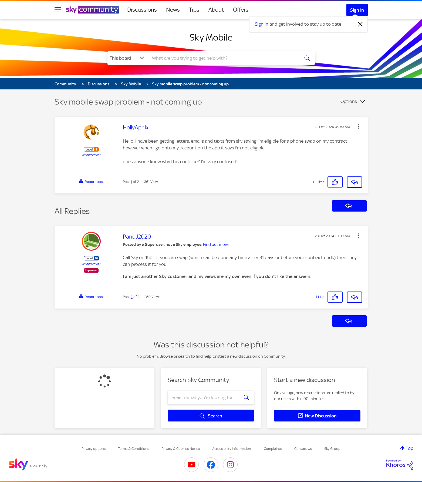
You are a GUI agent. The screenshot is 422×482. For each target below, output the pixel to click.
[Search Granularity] (127, 58)
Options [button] (348, 101)
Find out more (215, 244)
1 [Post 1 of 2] (131, 182)
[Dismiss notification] (360, 24)
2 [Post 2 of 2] (132, 297)
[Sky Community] (92, 10)
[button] (358, 126)
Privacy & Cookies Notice (180, 449)
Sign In (357, 10)
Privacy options (94, 449)
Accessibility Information (231, 449)
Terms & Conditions (133, 449)
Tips (194, 9)
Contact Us (303, 449)
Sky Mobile (211, 37)
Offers (240, 9)
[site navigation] (58, 9)
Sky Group (332, 449)
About (216, 9)
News (173, 9)
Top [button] (409, 448)
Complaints (273, 449)
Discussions (142, 9)
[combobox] (223, 58)
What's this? (91, 155)
